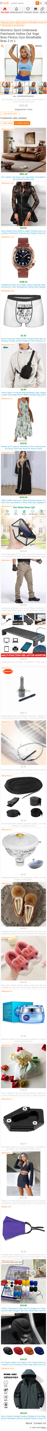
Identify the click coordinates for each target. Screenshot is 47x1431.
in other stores (22, 123)
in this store (7, 123)
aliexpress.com (8, 129)
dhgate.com (6, 1207)
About (29, 1423)
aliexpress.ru (7, 398)
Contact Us (40, 1423)
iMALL (44, 1427)
